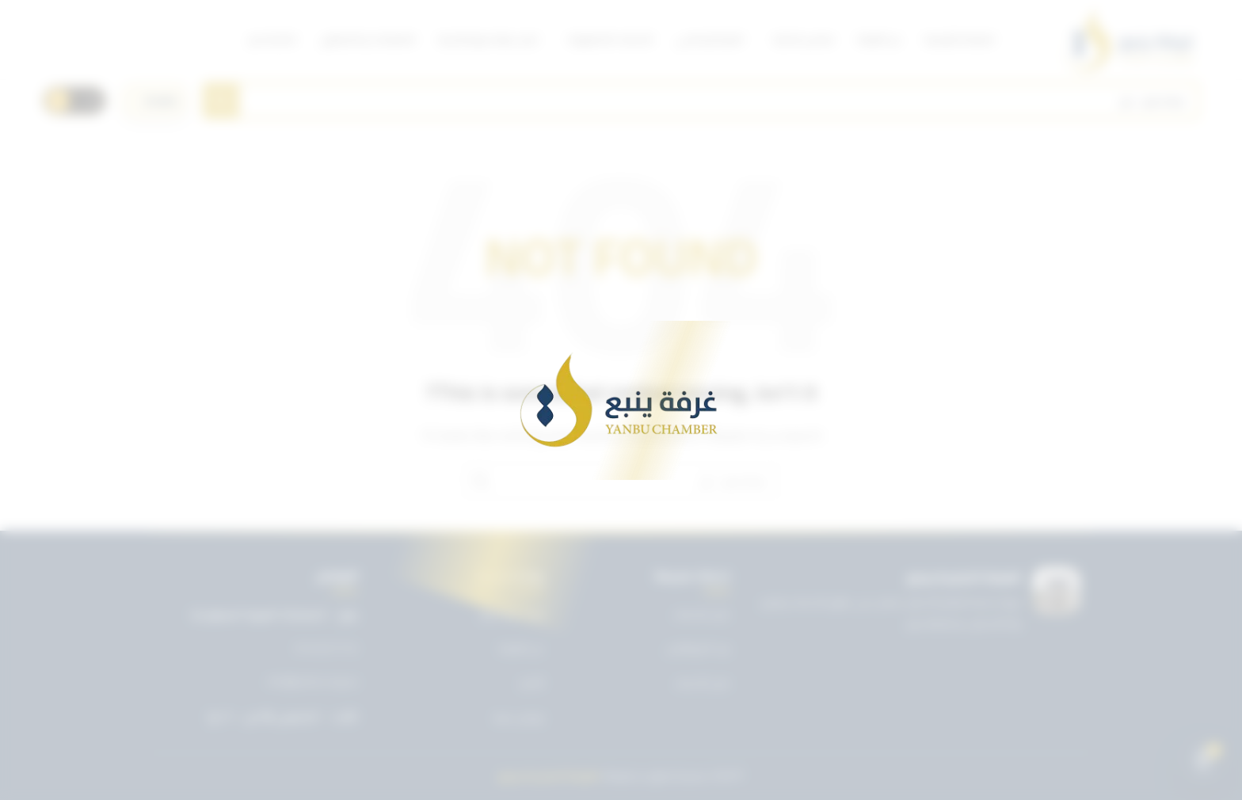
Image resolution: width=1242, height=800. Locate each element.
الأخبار (532, 682)
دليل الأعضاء (702, 682)
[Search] (701, 100)
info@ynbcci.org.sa (312, 681)
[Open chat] (1203, 761)
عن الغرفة (521, 648)
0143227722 (326, 648)
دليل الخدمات (701, 614)
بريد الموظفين (697, 648)
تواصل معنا (518, 717)
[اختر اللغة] (154, 100)
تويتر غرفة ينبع (512, 614)
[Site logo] (1130, 39)
